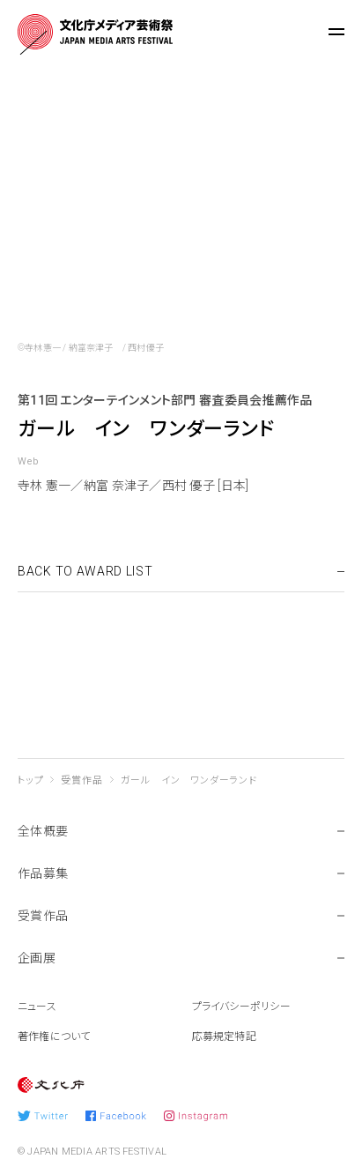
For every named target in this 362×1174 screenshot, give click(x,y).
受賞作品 (81, 780)
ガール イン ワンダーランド (189, 780)
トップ (30, 780)
